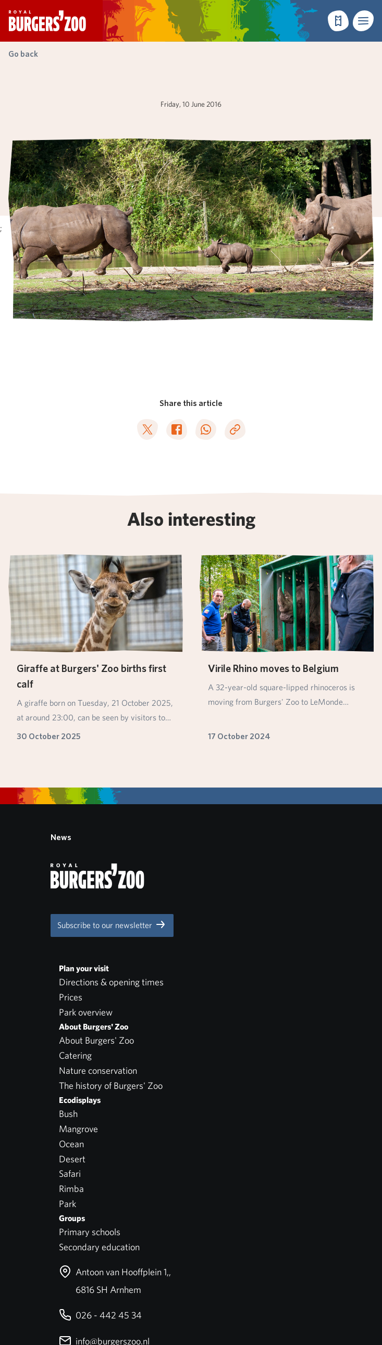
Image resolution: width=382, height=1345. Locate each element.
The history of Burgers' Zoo (111, 903)
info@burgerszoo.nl (104, 1159)
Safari (70, 991)
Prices (70, 815)
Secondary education (99, 1065)
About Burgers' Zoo (96, 858)
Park (67, 1021)
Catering (75, 873)
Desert (72, 976)
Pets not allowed (41, 1235)
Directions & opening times (111, 800)
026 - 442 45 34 (100, 1133)
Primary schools (89, 1050)
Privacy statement (44, 1250)
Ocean (71, 962)
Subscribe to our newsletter (112, 742)
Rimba (71, 1006)
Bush (68, 931)
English (43, 1276)
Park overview (86, 830)
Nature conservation (98, 888)
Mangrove (78, 947)
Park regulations (41, 1220)
